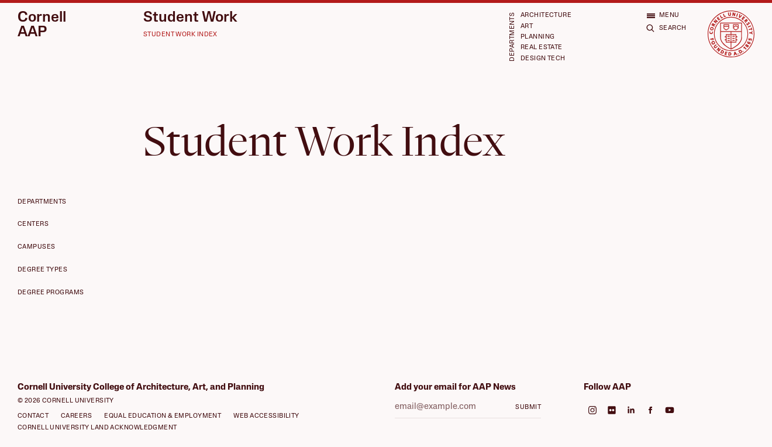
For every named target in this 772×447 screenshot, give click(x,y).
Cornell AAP (42, 25)
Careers (76, 416)
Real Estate (542, 47)
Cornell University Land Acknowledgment (97, 428)
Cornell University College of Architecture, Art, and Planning (141, 387)
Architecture (546, 15)
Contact (33, 416)
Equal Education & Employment (162, 416)
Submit (528, 407)
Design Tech (543, 59)
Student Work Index (180, 35)
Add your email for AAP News (455, 387)
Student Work (190, 18)
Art (527, 26)
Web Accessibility (266, 416)
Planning (538, 37)
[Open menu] (663, 15)
